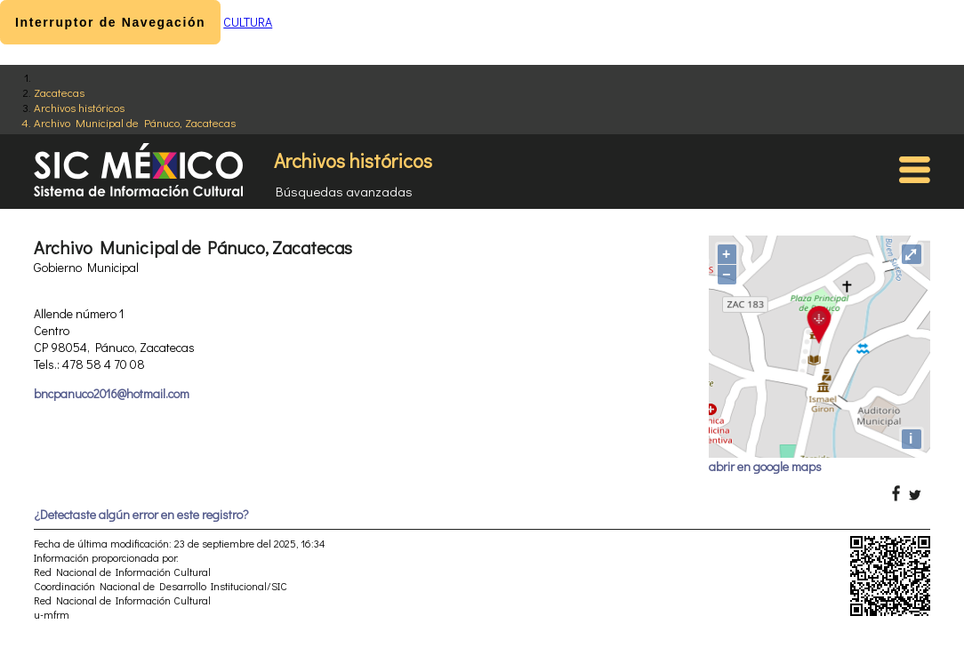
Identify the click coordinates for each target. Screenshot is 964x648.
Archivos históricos (79, 107)
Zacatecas (59, 92)
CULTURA (247, 21)
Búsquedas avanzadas (344, 191)
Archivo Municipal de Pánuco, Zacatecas (135, 122)
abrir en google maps (765, 466)
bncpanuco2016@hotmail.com (111, 393)
